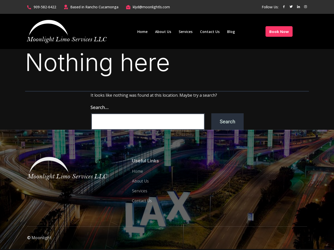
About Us (163, 31)
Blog (231, 31)
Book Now (279, 31)
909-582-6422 (45, 7)
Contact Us (210, 31)
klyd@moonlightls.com (151, 7)
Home (142, 31)
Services (185, 31)
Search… (100, 107)
